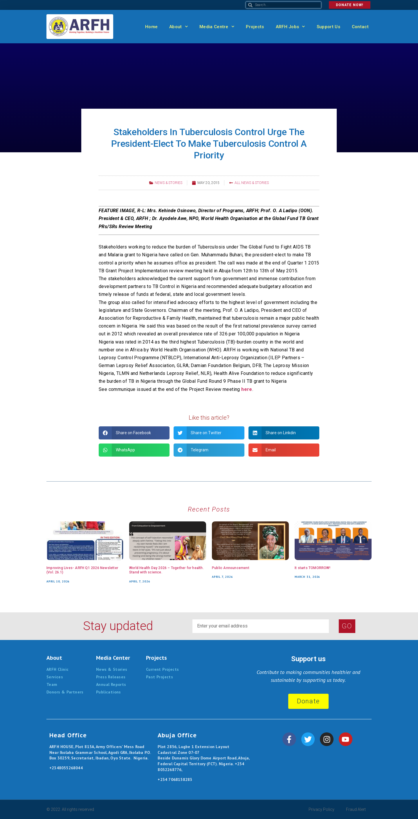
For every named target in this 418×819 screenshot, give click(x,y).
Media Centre (216, 26)
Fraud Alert (356, 809)
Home (151, 26)
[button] (134, 432)
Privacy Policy (321, 809)
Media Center (113, 658)
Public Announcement (230, 568)
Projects (255, 26)
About (178, 26)
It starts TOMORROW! (312, 568)
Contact (360, 26)
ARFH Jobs (290, 26)
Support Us (328, 26)
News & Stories (168, 183)
